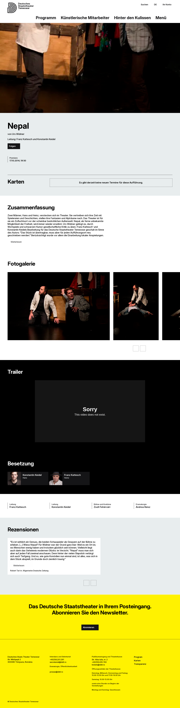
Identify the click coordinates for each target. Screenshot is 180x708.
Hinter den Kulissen (132, 17)
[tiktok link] (97, 647)
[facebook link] (83, 647)
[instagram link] (90, 647)
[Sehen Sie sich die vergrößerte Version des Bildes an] (59, 306)
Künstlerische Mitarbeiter (85, 17)
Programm (46, 17)
